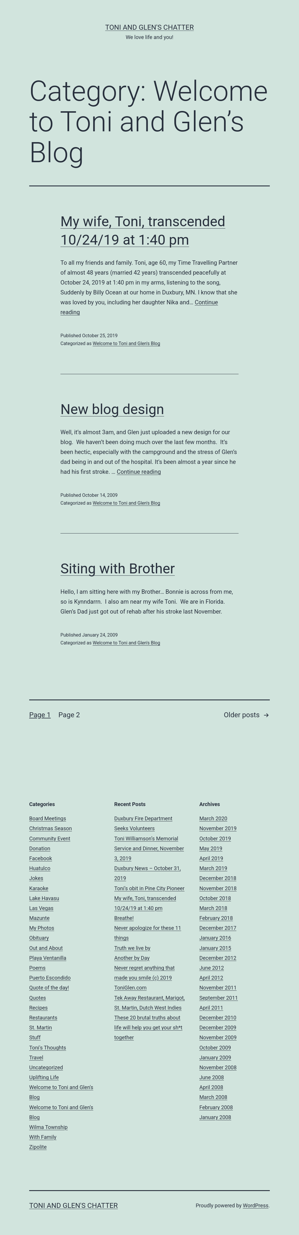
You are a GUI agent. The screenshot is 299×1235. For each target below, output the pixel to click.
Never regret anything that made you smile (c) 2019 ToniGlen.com (144, 978)
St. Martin (40, 1027)
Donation (39, 848)
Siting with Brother (117, 568)
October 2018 (215, 898)
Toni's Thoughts (47, 1048)
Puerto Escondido (50, 978)
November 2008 (218, 1067)
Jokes (36, 878)
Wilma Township (48, 1127)
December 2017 (218, 928)
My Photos (41, 928)
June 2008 (211, 1077)
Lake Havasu (44, 898)
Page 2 (69, 715)
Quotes (37, 998)
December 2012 (218, 958)
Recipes (38, 1008)
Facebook (40, 858)
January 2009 (215, 1057)
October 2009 (215, 1048)
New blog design (112, 409)
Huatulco (39, 868)
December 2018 (218, 878)
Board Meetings (47, 818)
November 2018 (218, 888)
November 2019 (218, 828)
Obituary (39, 938)
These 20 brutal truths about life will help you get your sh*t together (148, 1027)
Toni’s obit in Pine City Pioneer (149, 888)
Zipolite (38, 1147)
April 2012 (211, 978)
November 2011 (218, 988)
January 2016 (215, 938)
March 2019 (213, 868)
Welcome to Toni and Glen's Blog (126, 343)
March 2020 (213, 818)
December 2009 (218, 1027)
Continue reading (139, 471)
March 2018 (213, 908)
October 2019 (215, 838)
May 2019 (210, 848)
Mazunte (39, 918)
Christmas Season (50, 828)
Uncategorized (46, 1067)
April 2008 (211, 1087)
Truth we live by (132, 948)
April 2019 (211, 858)
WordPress (255, 1205)
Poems (37, 968)
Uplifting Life (44, 1077)
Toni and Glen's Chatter (149, 27)
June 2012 (211, 968)
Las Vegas (41, 908)
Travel (36, 1057)
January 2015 (215, 948)
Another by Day (132, 958)
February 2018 (216, 918)
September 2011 (218, 998)
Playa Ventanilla (47, 958)
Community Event (49, 838)
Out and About (46, 948)
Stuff (35, 1037)
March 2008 (213, 1097)
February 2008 (216, 1107)
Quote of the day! (49, 988)
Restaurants (43, 1018)
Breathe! (123, 918)
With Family (42, 1137)
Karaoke (38, 888)
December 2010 (218, 1018)
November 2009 (218, 1037)
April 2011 (211, 1008)
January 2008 (215, 1117)
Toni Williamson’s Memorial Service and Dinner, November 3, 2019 (149, 848)
